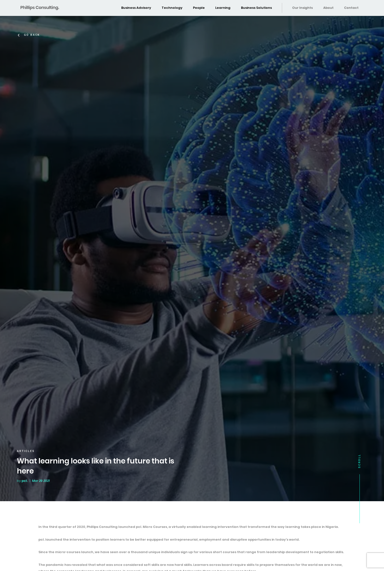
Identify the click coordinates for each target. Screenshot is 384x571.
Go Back (33, 34)
